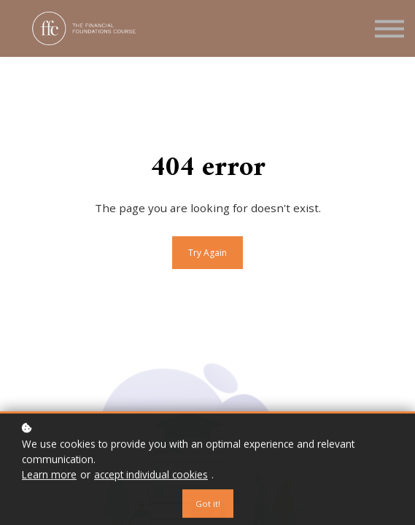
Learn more (49, 476)
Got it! (207, 505)
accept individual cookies (151, 476)
